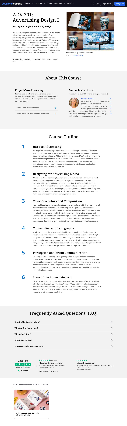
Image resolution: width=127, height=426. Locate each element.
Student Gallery (77, 55)
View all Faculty (110, 106)
